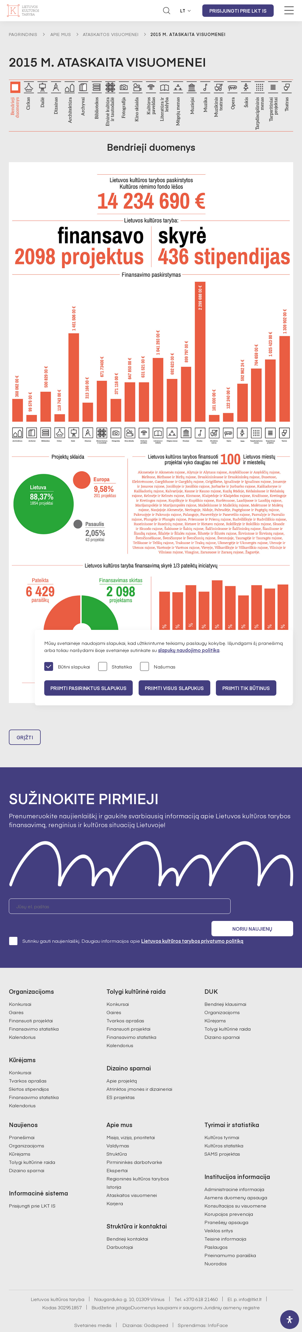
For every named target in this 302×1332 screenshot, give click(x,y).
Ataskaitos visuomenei (111, 34)
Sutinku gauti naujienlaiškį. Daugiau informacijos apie (126, 925)
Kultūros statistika (223, 1130)
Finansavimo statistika (34, 1014)
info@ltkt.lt (250, 1284)
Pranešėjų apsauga (226, 1207)
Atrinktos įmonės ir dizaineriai (139, 1074)
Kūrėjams (215, 1005)
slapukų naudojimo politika (188, 650)
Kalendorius (22, 1022)
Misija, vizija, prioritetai (130, 1122)
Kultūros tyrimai (221, 1122)
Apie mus (60, 34)
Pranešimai (22, 1122)
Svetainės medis (92, 1310)
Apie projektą (121, 1065)
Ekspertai (117, 1155)
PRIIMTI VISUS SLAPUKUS (177, 688)
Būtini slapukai (67, 667)
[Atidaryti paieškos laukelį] (166, 10)
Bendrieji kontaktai (127, 1224)
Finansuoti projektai (31, 1005)
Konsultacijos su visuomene (235, 1191)
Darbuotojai (119, 1232)
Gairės (16, 997)
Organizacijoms (222, 997)
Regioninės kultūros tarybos (137, 1163)
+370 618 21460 (200, 1284)
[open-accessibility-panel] (289, 1319)
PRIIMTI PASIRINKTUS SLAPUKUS (89, 688)
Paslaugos (216, 1232)
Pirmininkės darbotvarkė (134, 1147)
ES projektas (120, 1082)
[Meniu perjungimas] (289, 10)
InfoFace (218, 1310)
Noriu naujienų (265, 907)
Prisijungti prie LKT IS (238, 10)
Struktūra (116, 1139)
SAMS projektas (222, 1139)
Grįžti (25, 739)
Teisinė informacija (225, 1224)
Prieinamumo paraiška (230, 1240)
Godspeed (156, 1310)
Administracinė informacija (234, 1174)
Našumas (157, 667)
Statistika (115, 667)
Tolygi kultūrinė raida (227, 1014)
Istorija (113, 1172)
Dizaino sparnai (222, 1022)
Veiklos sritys (218, 1215)
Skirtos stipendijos (29, 1074)
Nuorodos (215, 1248)
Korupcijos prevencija (228, 1199)
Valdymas (117, 1130)
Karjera (114, 1188)
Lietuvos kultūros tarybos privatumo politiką (192, 926)
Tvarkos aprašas (28, 1065)
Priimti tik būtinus (251, 688)
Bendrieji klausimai (225, 989)
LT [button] (183, 11)
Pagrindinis (23, 34)
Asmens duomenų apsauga (235, 1182)
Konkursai (20, 989)
